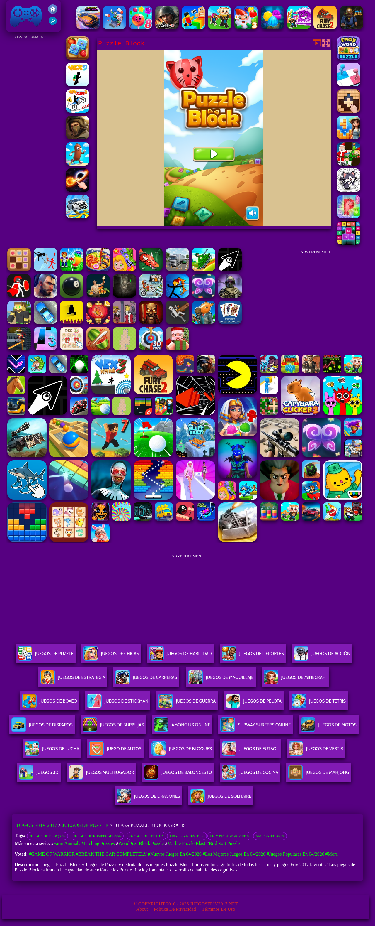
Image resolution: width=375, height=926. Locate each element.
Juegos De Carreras (146, 679)
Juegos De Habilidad (180, 656)
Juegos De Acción (322, 656)
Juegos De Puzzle (46, 656)
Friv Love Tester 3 (187, 836)
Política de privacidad (175, 909)
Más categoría (270, 836)
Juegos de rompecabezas (97, 836)
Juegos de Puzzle (85, 825)
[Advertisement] (30, 129)
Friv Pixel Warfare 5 (229, 836)
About (142, 909)
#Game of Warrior (52, 853)
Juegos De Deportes (253, 656)
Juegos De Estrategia (72, 679)
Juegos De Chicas (111, 656)
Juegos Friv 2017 (26, 16)
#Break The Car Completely (111, 853)
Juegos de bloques (47, 836)
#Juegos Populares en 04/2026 (295, 853)
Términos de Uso (218, 909)
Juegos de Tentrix (146, 836)
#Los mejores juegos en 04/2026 (234, 853)
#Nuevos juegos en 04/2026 (175, 853)
